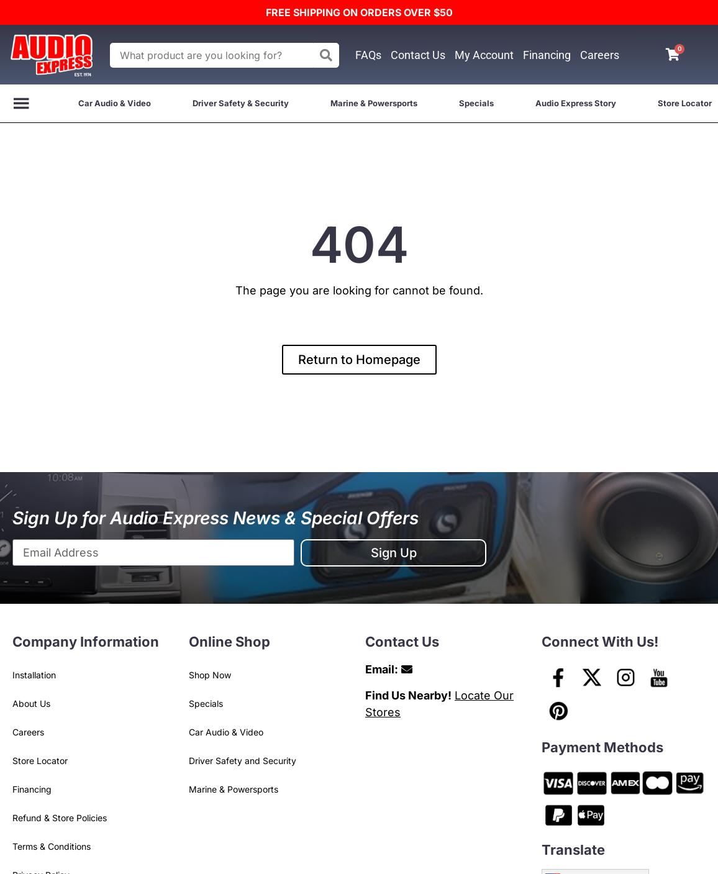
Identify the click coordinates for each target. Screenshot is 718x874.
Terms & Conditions (51, 846)
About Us (31, 703)
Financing (547, 54)
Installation (34, 675)
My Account (484, 54)
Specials (476, 103)
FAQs (368, 54)
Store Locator (685, 103)
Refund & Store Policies (59, 818)
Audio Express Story (575, 103)
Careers (599, 54)
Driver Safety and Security (242, 760)
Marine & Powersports (373, 103)
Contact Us (418, 54)
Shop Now (210, 675)
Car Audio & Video (114, 103)
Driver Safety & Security (241, 103)
